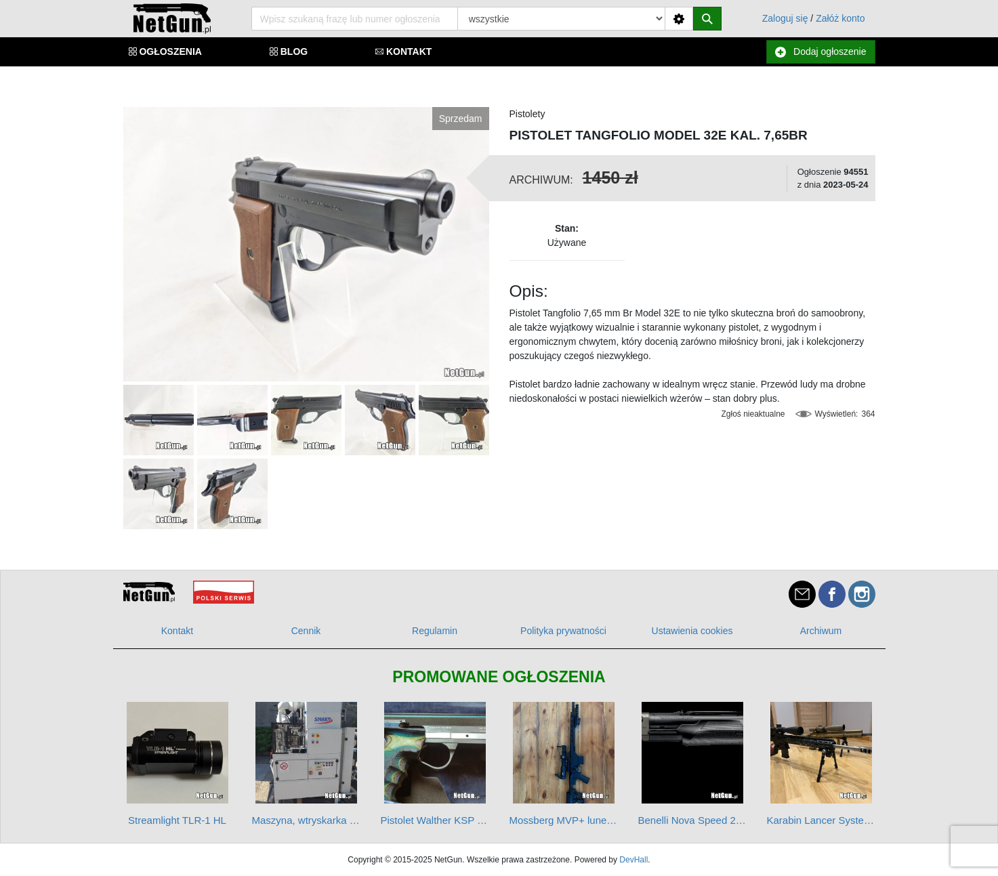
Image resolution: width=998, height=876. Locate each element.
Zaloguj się (785, 18)
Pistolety (527, 113)
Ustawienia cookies (692, 630)
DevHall (633, 859)
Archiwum (820, 630)
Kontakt (177, 630)
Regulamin (434, 630)
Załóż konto (840, 18)
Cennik (306, 630)
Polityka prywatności (563, 630)
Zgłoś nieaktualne (753, 414)
